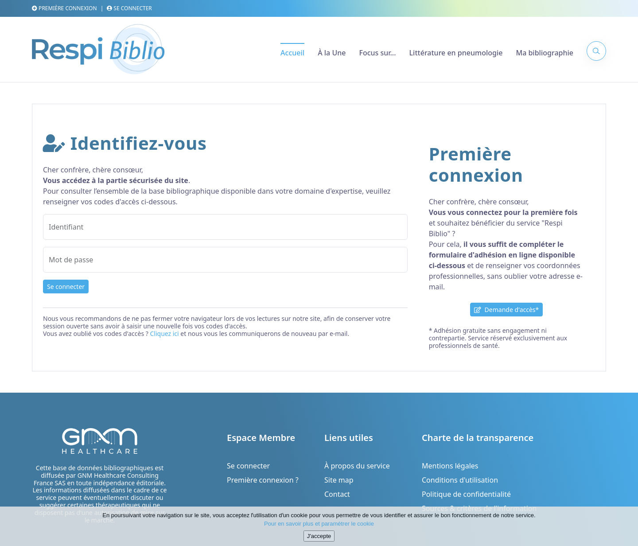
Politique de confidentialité (466, 494)
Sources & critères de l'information (479, 508)
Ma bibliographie (544, 53)
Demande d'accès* (506, 309)
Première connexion (64, 8)
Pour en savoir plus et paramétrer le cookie (319, 528)
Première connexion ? (263, 480)
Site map (339, 480)
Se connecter (129, 8)
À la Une (332, 53)
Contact (337, 494)
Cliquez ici (164, 333)
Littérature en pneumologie (456, 53)
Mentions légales (450, 466)
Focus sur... (377, 53)
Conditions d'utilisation (460, 480)
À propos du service (357, 466)
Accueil (292, 53)
